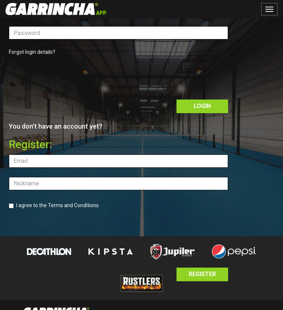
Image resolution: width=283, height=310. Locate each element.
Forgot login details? (32, 52)
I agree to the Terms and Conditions (54, 205)
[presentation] (65, 76)
